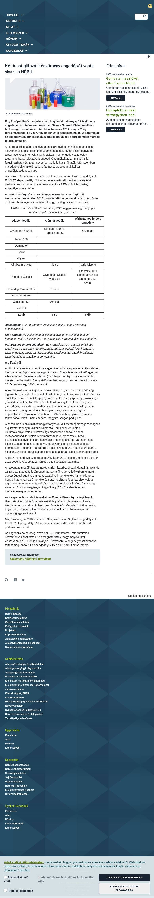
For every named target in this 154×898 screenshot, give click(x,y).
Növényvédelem (14, 705)
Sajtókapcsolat (13, 777)
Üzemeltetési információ (19, 647)
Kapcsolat (11, 759)
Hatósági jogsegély (16, 785)
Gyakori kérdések (16, 806)
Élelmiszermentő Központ (19, 790)
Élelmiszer (11, 735)
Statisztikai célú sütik (16, 879)
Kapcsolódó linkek (15, 634)
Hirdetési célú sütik (18, 890)
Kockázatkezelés (14, 697)
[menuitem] (64, 15)
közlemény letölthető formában (30, 558)
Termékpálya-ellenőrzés (18, 718)
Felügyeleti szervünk (17, 626)
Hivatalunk (12, 608)
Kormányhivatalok (15, 773)
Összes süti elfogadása (124, 877)
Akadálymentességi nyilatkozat (22, 643)
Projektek (10, 630)
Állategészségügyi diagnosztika (23, 668)
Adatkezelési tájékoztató (19, 638)
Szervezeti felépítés (16, 618)
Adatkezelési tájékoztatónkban (24, 862)
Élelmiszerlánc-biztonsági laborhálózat (27, 685)
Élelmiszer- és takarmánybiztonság (25, 680)
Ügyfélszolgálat (14, 781)
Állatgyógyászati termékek (20, 672)
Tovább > (115, 97)
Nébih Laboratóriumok (18, 769)
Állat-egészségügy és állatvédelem (24, 664)
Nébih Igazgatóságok (17, 765)
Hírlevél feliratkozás (16, 794)
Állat (7, 739)
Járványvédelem (14, 689)
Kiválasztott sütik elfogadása (124, 888)
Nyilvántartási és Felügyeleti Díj (23, 710)
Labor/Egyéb (12, 747)
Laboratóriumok (14, 823)
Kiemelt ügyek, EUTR (17, 693)
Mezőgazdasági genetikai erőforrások (26, 701)
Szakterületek (14, 659)
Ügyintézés (12, 730)
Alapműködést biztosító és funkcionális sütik (65, 879)
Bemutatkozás (13, 613)
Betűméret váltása (148, 56)
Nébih (51, 6)
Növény (9, 743)
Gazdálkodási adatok (17, 622)
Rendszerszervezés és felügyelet (23, 714)
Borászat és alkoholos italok (21, 676)
